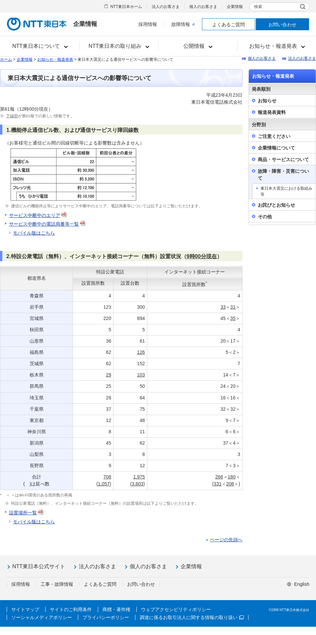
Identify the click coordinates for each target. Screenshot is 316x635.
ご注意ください (274, 136)
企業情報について (276, 148)
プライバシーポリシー (105, 617)
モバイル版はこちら (34, 233)
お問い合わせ (282, 24)
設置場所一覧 (23, 512)
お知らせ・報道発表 (55, 59)
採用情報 (147, 24)
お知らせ (267, 100)
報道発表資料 (272, 112)
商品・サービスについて (283, 159)
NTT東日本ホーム (126, 6)
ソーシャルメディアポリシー (41, 617)
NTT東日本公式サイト (38, 566)
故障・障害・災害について (283, 174)
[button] (39, 46)
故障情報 (183, 24)
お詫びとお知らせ (276, 205)
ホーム (6, 59)
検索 (258, 6)
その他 (265, 216)
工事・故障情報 (57, 584)
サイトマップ (25, 609)
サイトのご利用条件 (71, 609)
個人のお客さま (203, 6)
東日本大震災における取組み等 (286, 191)
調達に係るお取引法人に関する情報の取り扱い (192, 617)
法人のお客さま (166, 6)
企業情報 (235, 6)
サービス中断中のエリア (38, 215)
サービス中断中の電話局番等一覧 (44, 224)
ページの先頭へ (226, 539)
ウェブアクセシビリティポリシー (176, 609)
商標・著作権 (116, 609)
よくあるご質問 (228, 24)
